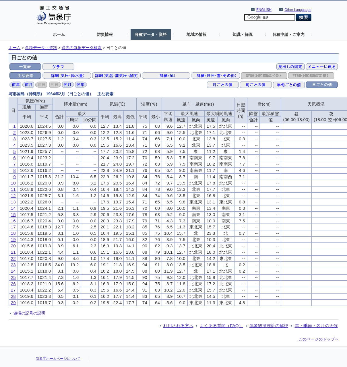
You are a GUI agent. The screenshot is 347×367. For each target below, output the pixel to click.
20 (13, 245)
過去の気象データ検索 (81, 48)
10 (13, 182)
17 (13, 226)
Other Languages (297, 10)
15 (13, 214)
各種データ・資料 (151, 34)
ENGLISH (264, 10)
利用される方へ (178, 325)
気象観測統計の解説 (268, 325)
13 (13, 201)
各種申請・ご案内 (288, 34)
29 (13, 302)
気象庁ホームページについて (58, 359)
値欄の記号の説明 (29, 313)
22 (13, 258)
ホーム (59, 34)
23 (13, 264)
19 (13, 239)
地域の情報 (197, 34)
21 (13, 252)
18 (13, 233)
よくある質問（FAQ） (221, 325)
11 (13, 189)
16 (13, 220)
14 (13, 208)
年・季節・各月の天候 (316, 325)
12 (13, 195)
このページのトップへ (318, 339)
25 (13, 277)
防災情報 (105, 34)
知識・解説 (242, 34)
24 (13, 271)
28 (13, 296)
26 (13, 283)
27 (13, 290)
